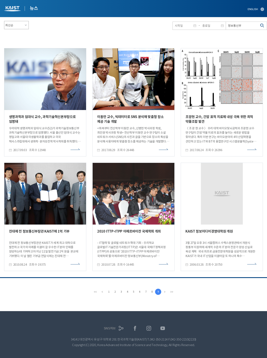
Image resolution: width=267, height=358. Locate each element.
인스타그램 (148, 328)
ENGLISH (253, 9)
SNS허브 (110, 328)
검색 (262, 26)
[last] (172, 292)
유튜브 (162, 328)
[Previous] (102, 292)
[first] (95, 292)
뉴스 (34, 8)
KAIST (13, 9)
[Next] (165, 292)
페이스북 (135, 328)
